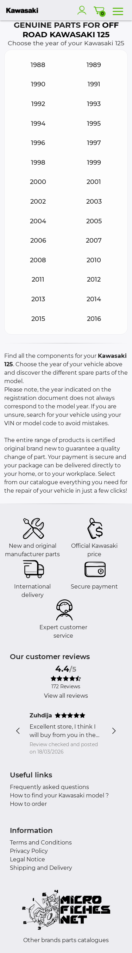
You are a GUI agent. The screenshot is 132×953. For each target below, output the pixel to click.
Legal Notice (27, 859)
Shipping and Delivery (41, 868)
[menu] (118, 10)
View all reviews (66, 695)
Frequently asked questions (49, 787)
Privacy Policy (29, 851)
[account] (83, 10)
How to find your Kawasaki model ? (59, 795)
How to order (28, 804)
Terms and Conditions (41, 842)
